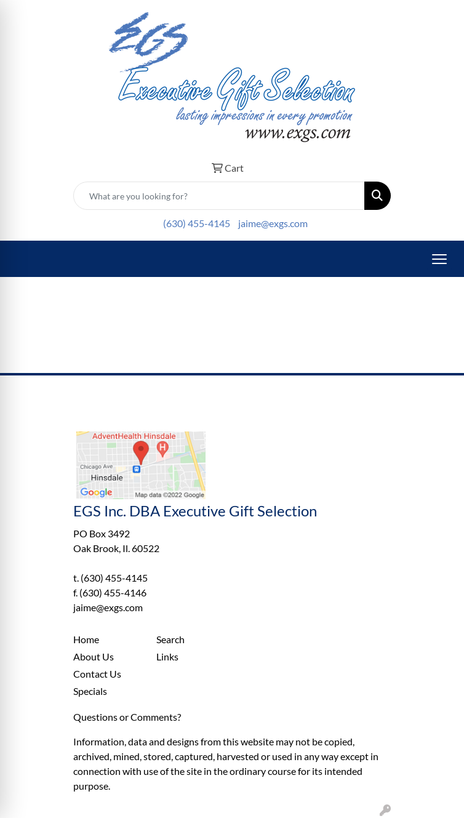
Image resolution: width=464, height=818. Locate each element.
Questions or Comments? (127, 717)
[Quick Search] (219, 196)
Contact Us (97, 674)
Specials (90, 691)
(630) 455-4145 (196, 223)
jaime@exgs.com (273, 223)
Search (170, 639)
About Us (93, 656)
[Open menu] (439, 259)
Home (86, 639)
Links (167, 656)
